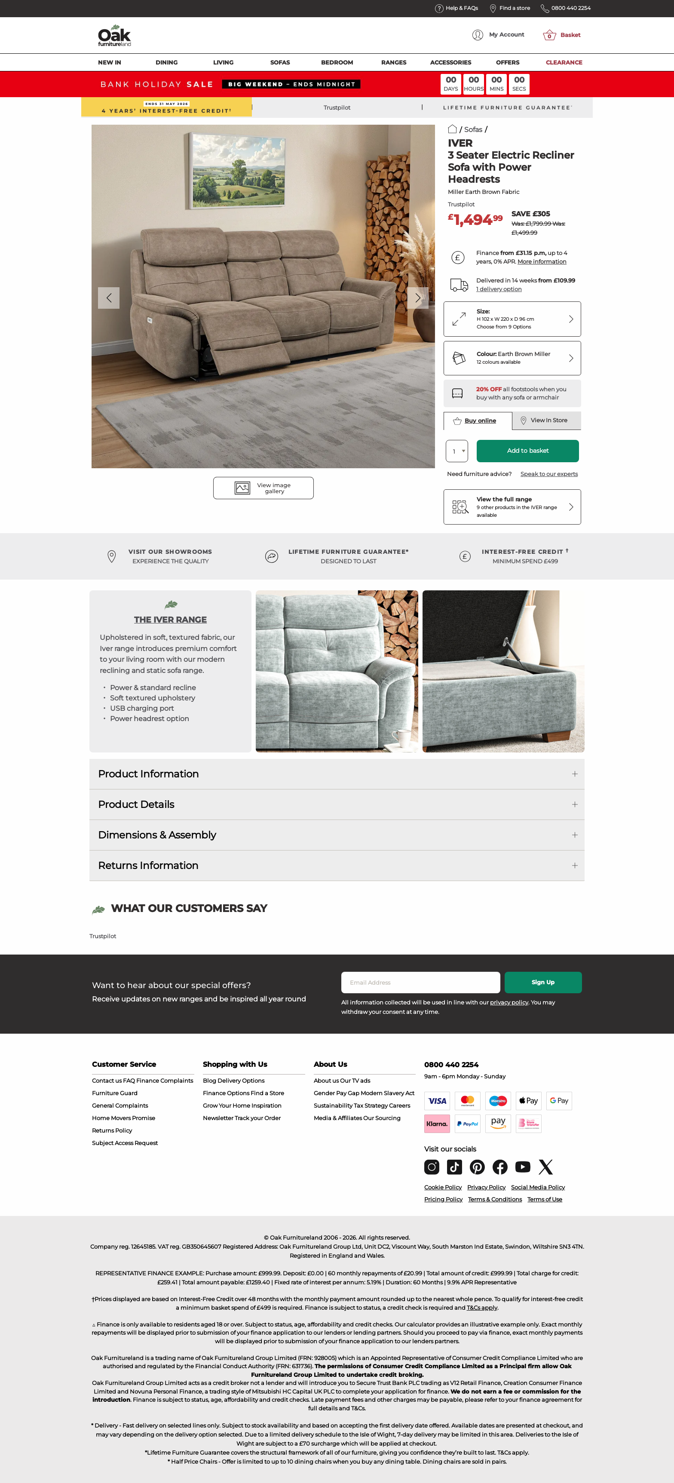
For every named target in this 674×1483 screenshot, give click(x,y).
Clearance (564, 62)
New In (109, 62)
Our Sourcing (382, 1118)
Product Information (148, 774)
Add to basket (528, 450)
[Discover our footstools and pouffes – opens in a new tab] (525, 393)
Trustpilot (337, 107)
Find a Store (267, 1093)
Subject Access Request (125, 1142)
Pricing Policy (443, 1199)
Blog (209, 1080)
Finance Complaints (164, 1080)
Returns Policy (112, 1130)
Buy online (474, 421)
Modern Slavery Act (387, 1093)
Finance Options (226, 1093)
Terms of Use (544, 1199)
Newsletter (218, 1118)
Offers (507, 62)
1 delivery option (499, 289)
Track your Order (258, 1118)
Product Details (136, 804)
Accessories (450, 62)
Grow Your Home (226, 1105)
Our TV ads (355, 1080)
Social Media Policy (538, 1187)
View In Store (543, 420)
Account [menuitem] (498, 35)
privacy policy (509, 1002)
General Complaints (120, 1105)
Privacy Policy (486, 1187)
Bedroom (337, 62)
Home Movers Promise (123, 1118)
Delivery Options (241, 1080)
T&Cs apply (482, 1307)
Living (223, 62)
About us (326, 1080)
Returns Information (148, 866)
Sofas (280, 62)
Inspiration (266, 1105)
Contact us (107, 1080)
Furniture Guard (115, 1093)
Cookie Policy (443, 1187)
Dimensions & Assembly (157, 835)
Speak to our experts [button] (549, 473)
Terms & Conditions (495, 1199)
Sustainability (333, 1105)
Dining (167, 62)
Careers (399, 1105)
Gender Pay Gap (336, 1093)
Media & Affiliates (338, 1118)
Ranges (393, 62)
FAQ (129, 1080)
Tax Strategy (371, 1105)
